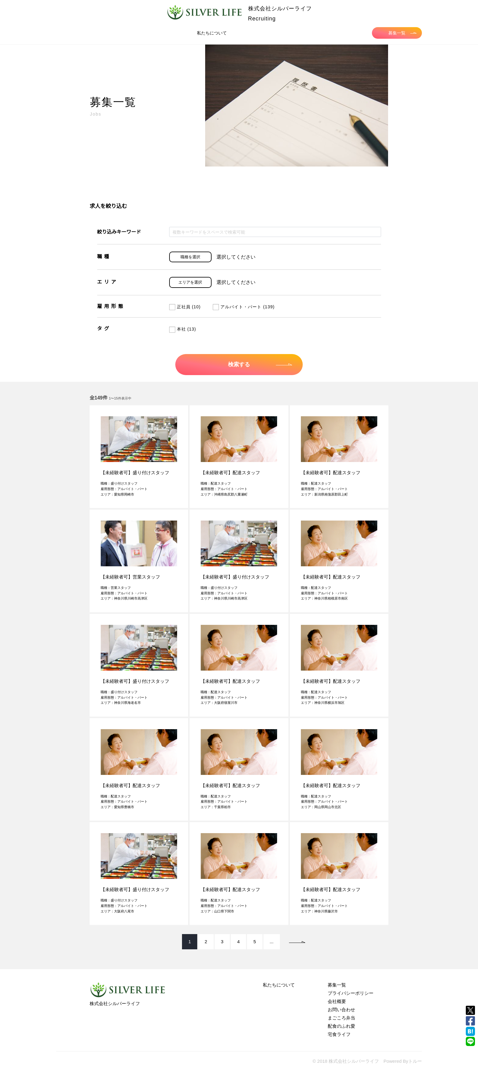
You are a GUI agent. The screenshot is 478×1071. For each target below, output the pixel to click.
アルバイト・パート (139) (244, 306)
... (272, 941)
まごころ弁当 (341, 1017)
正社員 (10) (185, 306)
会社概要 (337, 1001)
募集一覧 (402, 32)
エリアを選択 (190, 282)
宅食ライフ (339, 1034)
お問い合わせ (341, 1009)
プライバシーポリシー (350, 993)
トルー (415, 1061)
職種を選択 (190, 257)
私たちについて (212, 32)
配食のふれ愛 (341, 1026)
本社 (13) (182, 329)
